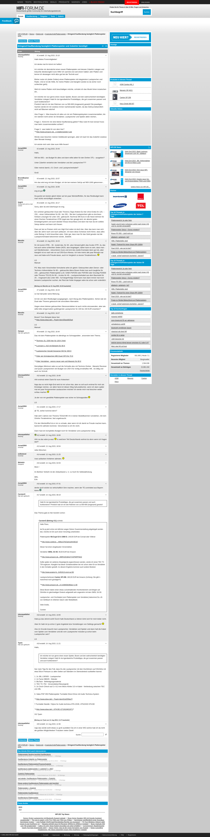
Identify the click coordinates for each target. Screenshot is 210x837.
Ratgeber (44, 16)
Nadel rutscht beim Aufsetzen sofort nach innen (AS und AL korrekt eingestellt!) (130, 225)
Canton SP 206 (125, 98)
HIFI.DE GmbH (13, 835)
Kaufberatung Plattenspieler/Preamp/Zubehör (34, 764)
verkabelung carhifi (118, 324)
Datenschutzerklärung (109, 835)
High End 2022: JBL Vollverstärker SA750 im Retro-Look (137, 162)
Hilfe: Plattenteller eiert (119, 241)
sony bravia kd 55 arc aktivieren (123, 320)
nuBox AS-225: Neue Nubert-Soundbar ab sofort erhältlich (59, 826)
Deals (53, 2)
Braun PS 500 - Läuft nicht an (122, 233)
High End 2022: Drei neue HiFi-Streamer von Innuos (136, 171)
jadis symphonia (117, 313)
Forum (20, 16)
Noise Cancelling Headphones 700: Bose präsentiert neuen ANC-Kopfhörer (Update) (70, 829)
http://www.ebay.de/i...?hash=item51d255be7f (54, 699)
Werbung (67, 835)
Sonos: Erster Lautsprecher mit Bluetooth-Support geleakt (44, 818)
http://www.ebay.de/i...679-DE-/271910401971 (54, 709)
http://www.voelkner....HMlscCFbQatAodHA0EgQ (60, 542)
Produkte (64, 2)
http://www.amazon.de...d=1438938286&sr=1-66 (60, 585)
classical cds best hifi (119, 331)
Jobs (84, 2)
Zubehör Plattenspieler (26, 774)
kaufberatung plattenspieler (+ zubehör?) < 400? (35, 769)
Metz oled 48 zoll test (119, 346)
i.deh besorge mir (117, 339)
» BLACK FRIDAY (97, 2)
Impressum (56, 835)
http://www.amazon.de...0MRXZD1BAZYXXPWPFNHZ (62, 557)
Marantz (130, 378)
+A (106, 46)
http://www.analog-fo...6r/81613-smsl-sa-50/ (58, 572)
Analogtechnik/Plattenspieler (55, 34)
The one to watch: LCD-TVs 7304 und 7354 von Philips (52, 820)
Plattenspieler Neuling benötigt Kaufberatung (34, 754)
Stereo (31, 34)
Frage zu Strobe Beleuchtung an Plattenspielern (129, 252)
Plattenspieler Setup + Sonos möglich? (125, 230)
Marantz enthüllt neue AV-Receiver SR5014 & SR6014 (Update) (65, 824)
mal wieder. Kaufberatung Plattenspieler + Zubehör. (37, 778)
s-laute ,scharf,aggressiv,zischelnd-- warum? (127, 256)
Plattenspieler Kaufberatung (28, 793)
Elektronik (39, 34)
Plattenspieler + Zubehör (27, 788)
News (20, 2)
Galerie (61, 16)
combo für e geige (118, 335)
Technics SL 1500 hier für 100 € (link (50, 341)
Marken (76, 2)
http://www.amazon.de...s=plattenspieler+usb (54, 132)
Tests (28, 2)
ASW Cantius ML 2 (127, 84)
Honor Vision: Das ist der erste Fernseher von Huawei (68, 828)
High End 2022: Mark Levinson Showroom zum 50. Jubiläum (136, 152)
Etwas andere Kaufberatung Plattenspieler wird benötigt (38, 783)
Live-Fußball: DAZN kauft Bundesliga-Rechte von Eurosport (58, 822)
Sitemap (76, 835)
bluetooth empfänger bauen (121, 328)
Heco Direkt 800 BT (127, 104)
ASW (116, 378)
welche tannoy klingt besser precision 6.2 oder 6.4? (130, 343)
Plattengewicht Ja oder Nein (121, 220)
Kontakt (45, 835)
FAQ (122, 835)
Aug (20, 809)
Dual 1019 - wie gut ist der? (121, 248)
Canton (144, 378)
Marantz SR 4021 (126, 90)
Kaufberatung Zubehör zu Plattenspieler (32, 759)
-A (102, 46)
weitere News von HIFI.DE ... (140, 187)
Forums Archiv (145, 370)
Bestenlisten (41, 2)
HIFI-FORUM (23, 34)
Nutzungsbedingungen (90, 835)
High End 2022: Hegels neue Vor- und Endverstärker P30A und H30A (138, 180)
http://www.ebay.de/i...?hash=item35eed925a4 (54, 320)
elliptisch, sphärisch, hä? (120, 237)
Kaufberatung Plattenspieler (28, 798)
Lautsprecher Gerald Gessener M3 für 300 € (53, 351)
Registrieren (132, 835)
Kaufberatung (32, 16)
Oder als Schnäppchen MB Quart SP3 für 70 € (54, 356)
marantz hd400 (116, 317)
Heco (116, 382)
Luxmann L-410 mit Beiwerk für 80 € (50, 346)
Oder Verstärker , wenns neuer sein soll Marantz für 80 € (58, 361)
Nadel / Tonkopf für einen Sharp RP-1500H (127, 245)
